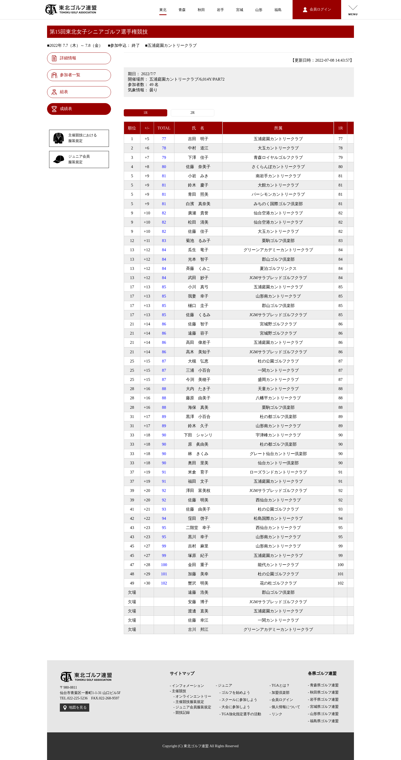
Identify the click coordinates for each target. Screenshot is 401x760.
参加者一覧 (65, 75)
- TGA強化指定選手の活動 (238, 714)
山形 (258, 10)
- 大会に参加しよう (233, 707)
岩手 (220, 10)
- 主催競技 (178, 691)
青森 (182, 10)
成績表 (61, 109)
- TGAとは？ (280, 685)
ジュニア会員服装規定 (71, 159)
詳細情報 (63, 58)
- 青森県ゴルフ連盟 (323, 685)
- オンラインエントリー (190, 696)
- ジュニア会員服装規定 (190, 707)
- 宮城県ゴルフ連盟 (323, 707)
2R (193, 113)
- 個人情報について (285, 707)
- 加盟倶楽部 (279, 693)
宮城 (239, 10)
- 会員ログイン (281, 700)
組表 (59, 92)
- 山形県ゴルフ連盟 (323, 714)
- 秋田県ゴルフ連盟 (323, 692)
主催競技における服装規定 (75, 138)
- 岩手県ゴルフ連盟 (323, 699)
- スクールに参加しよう (236, 700)
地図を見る (74, 707)
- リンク (276, 714)
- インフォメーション (187, 686)
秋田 (201, 10)
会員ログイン (317, 9)
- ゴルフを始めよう (233, 693)
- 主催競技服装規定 (187, 702)
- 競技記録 (180, 712)
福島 (278, 10)
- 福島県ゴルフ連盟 (323, 721)
